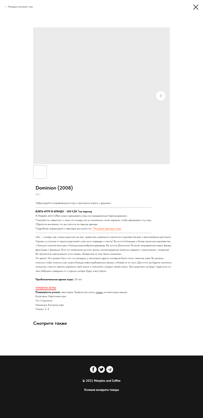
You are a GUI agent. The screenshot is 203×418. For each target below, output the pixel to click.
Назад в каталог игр (20, 6)
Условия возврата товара (101, 390)
